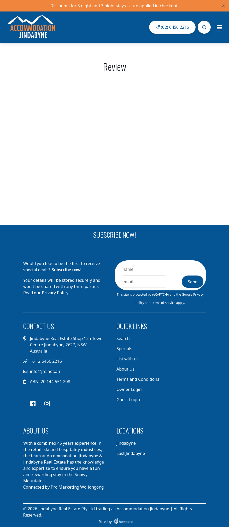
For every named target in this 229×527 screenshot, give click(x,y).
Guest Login (128, 399)
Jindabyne (126, 443)
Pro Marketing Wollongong (77, 487)
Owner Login (129, 389)
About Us (125, 369)
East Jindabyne (130, 453)
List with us (127, 359)
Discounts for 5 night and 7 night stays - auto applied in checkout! (114, 6)
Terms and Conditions (137, 379)
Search (123, 338)
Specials (124, 349)
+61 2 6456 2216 (46, 361)
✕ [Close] (223, 6)
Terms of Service (163, 303)
